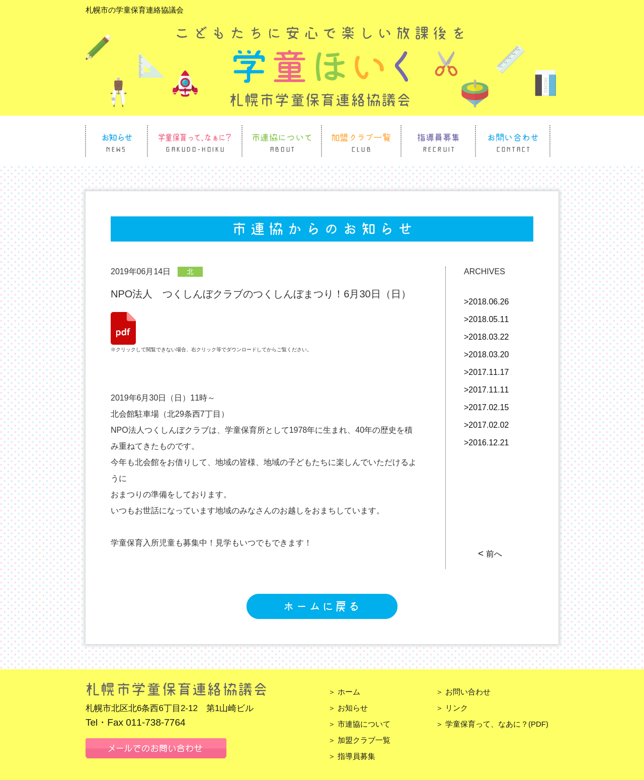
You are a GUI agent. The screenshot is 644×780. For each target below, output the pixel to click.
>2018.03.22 (486, 337)
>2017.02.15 (486, 407)
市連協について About (282, 141)
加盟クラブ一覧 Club (361, 141)
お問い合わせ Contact (512, 141)
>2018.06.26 (486, 301)
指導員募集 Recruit (438, 141)
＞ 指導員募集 (351, 756)
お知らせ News (116, 141)
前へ (491, 554)
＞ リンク (452, 708)
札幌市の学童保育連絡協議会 (135, 10)
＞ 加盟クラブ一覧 (359, 740)
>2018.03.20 (486, 354)
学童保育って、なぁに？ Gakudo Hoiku (195, 141)
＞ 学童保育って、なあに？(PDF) (492, 724)
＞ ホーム (344, 691)
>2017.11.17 (486, 372)
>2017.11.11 (486, 389)
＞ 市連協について (359, 724)
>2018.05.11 (486, 319)
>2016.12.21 (486, 442)
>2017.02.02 (486, 425)
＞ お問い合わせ (463, 691)
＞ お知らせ (348, 708)
